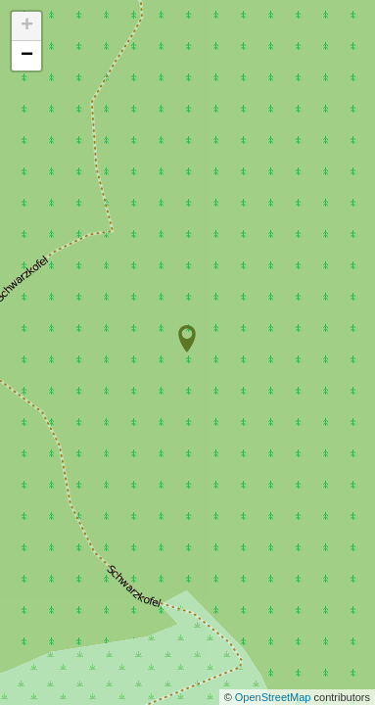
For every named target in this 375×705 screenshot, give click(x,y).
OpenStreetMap (274, 697)
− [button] (27, 55)
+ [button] (27, 26)
